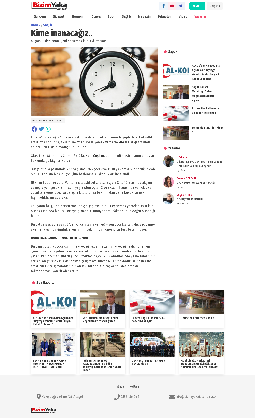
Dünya (96, 16)
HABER (35, 25)
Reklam (134, 386)
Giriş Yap (215, 6)
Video (183, 16)
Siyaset (58, 16)
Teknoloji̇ (165, 16)
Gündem (40, 16)
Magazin (144, 16)
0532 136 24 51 (131, 396)
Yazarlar (200, 16)
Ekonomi (78, 16)
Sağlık (126, 16)
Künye (120, 386)
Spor (111, 16)
